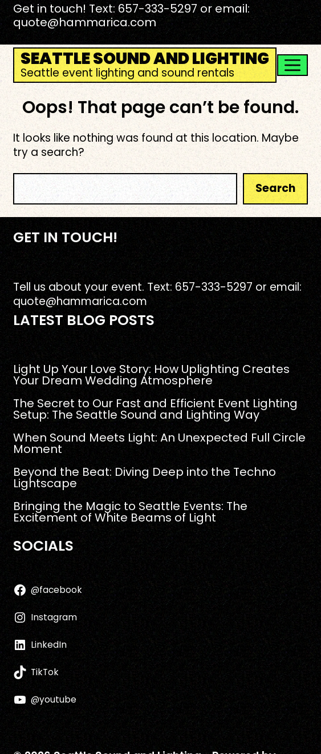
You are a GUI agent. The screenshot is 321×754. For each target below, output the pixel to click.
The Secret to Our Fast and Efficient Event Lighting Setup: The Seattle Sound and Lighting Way (155, 409)
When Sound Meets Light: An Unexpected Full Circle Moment (159, 443)
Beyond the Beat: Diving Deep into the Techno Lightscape (144, 477)
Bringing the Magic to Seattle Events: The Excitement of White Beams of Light (130, 511)
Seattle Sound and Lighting (145, 58)
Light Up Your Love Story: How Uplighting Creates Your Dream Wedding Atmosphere (151, 374)
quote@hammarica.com (84, 22)
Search (275, 188)
